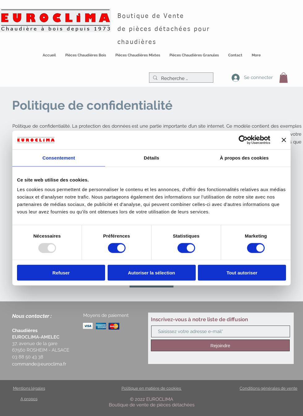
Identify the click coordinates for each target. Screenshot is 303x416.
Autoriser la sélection (151, 272)
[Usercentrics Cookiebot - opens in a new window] (243, 139)
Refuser (61, 272)
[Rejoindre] (220, 345)
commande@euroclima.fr (39, 364)
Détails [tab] (151, 157)
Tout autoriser (242, 272)
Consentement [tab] (58, 157)
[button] (86, 58)
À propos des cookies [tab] (244, 157)
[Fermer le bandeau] (284, 140)
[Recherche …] (180, 78)
